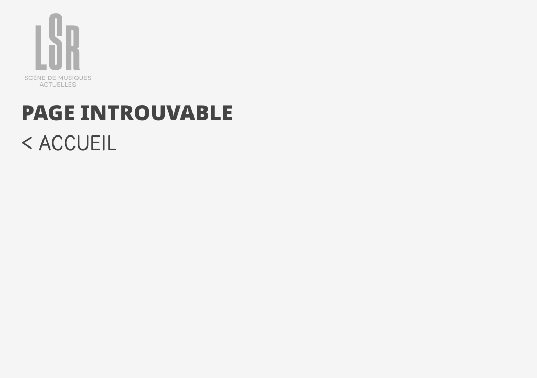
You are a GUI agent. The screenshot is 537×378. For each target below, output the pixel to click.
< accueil (69, 142)
